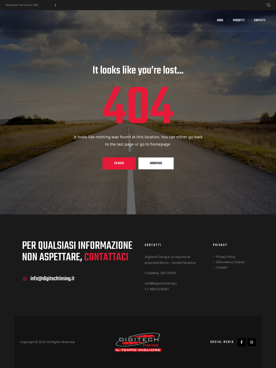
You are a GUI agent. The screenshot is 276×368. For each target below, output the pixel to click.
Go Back (119, 163)
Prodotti (238, 20)
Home (220, 20)
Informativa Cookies (230, 262)
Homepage (156, 163)
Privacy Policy (225, 257)
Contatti (259, 20)
